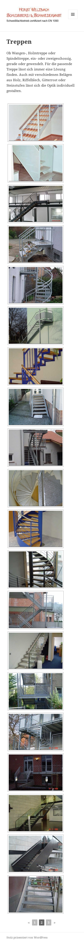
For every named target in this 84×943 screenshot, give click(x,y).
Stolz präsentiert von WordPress (26, 937)
